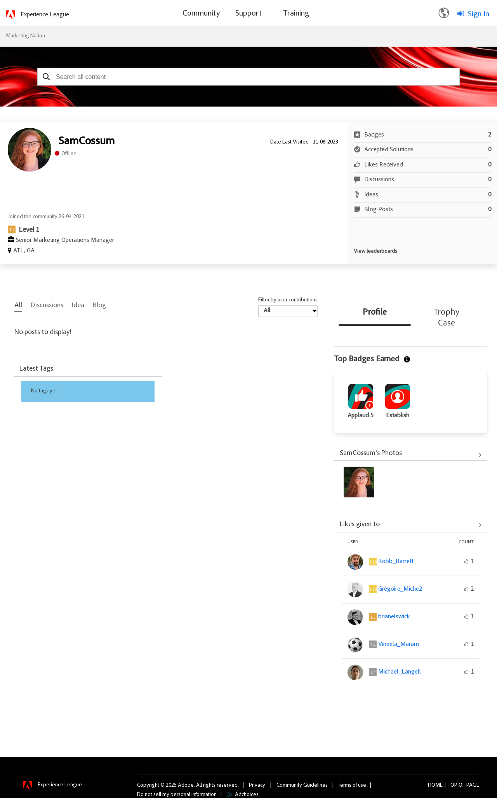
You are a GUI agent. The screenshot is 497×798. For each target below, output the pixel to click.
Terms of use (352, 785)
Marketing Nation (25, 36)
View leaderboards (375, 251)
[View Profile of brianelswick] (394, 617)
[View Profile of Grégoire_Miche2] (400, 589)
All (18, 305)
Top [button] (452, 785)
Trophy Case (446, 318)
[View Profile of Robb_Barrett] (396, 561)
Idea (78, 305)
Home (435, 785)
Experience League (45, 15)
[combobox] (248, 77)
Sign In (478, 14)
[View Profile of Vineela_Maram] (398, 644)
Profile (375, 312)
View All (410, 455)
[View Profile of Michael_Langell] (399, 672)
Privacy (257, 785)
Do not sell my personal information (177, 794)
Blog (99, 305)
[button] (46, 77)
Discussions (47, 305)
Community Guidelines (302, 785)
